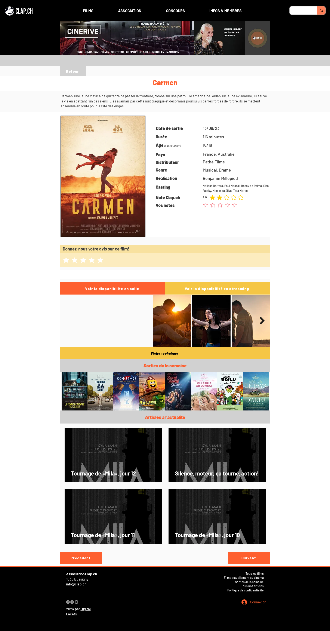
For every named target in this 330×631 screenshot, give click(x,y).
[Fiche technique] (165, 353)
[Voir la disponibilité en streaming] (217, 288)
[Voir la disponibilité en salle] (112, 288)
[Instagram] (68, 602)
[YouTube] (76, 602)
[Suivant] (249, 558)
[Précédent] (81, 558)
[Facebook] (72, 602)
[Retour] (73, 71)
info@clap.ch (76, 584)
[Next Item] (262, 320)
